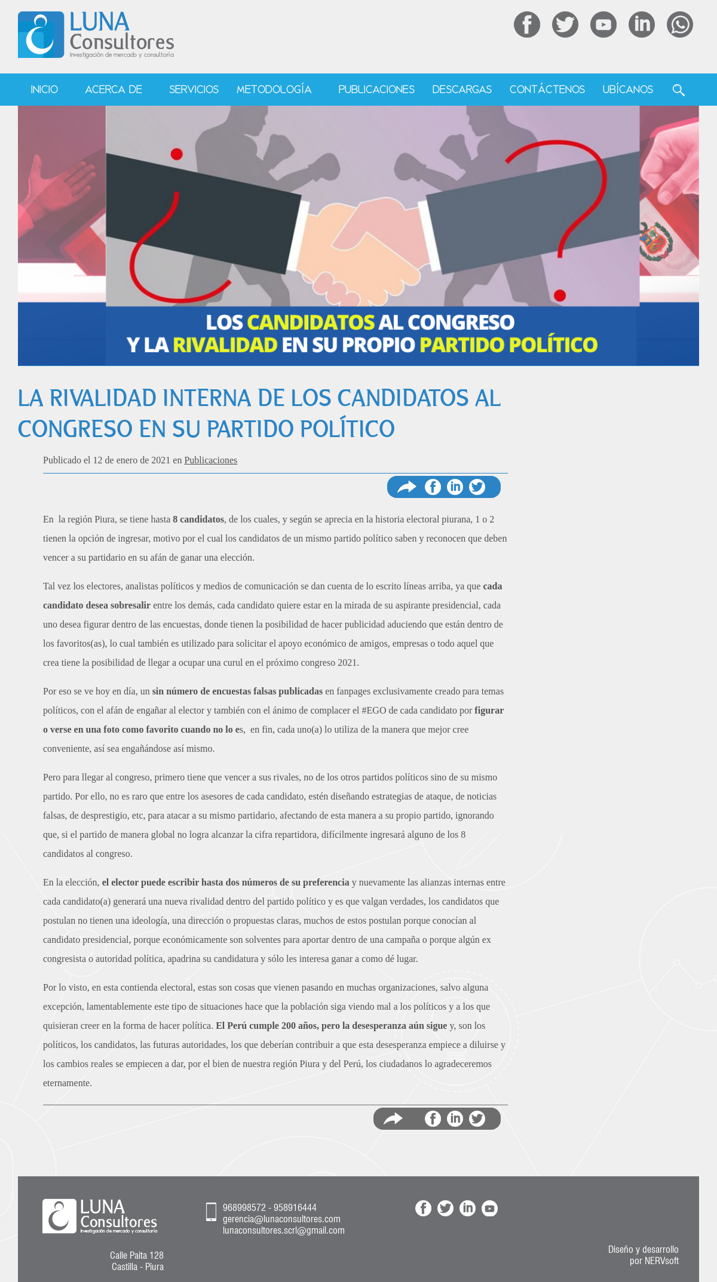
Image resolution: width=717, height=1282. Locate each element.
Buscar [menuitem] (678, 90)
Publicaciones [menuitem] (377, 89)
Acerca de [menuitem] (113, 89)
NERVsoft (662, 1260)
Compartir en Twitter (477, 487)
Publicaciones (210, 460)
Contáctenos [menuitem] (547, 89)
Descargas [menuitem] (462, 89)
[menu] (358, 90)
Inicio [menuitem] (44, 89)
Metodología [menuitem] (274, 89)
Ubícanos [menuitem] (628, 89)
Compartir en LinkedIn (455, 1119)
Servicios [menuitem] (194, 89)
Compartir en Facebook (433, 487)
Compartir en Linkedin (455, 487)
